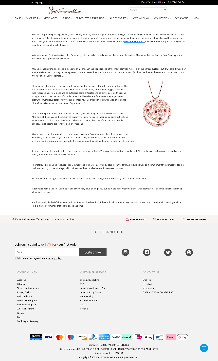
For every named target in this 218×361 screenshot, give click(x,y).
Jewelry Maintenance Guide (93, 288)
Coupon (84, 308)
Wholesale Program (27, 300)
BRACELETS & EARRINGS (90, 18)
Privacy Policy (55, 258)
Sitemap (21, 283)
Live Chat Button (204, 348)
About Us (21, 279)
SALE (19, 18)
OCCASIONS (182, 18)
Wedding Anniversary (27, 321)
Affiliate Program (25, 308)
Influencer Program (26, 304)
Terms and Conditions (28, 288)
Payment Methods (89, 300)
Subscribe (93, 252)
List (82, 304)
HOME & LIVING (141, 18)
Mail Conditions (24, 296)
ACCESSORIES (118, 18)
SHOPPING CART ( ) (177, 2)
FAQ (82, 283)
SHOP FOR (33, 18)
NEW (197, 18)
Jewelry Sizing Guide (90, 292)
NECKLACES (51, 18)
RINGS (67, 18)
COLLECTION (162, 18)
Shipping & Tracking (89, 279)
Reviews (20, 313)
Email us (147, 279)
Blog (19, 317)
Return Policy (86, 296)
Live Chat (147, 283)
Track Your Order (149, 2)
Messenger (148, 288)
